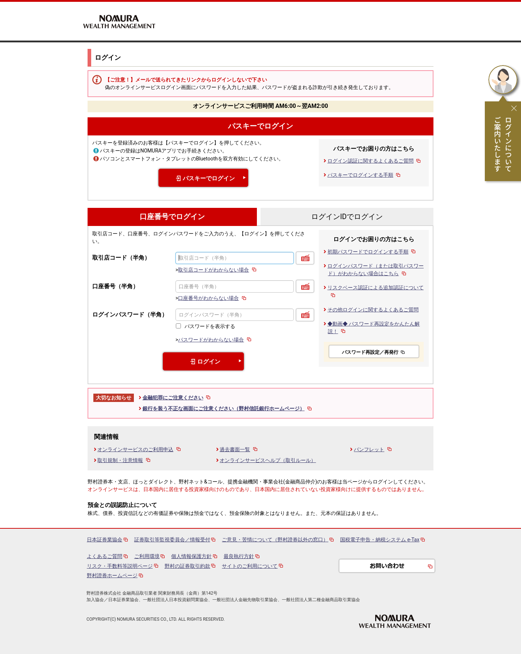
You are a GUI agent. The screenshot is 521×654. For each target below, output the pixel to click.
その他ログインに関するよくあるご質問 (373, 310)
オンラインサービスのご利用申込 (139, 449)
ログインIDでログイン (347, 217)
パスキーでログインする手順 (364, 175)
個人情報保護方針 (191, 556)
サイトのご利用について (250, 566)
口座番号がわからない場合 (212, 298)
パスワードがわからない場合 (215, 340)
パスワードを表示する (210, 326)
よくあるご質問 (104, 556)
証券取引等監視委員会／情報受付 (172, 539)
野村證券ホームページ (112, 575)
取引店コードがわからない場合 (217, 270)
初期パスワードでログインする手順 (372, 252)
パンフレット (373, 449)
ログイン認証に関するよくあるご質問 (374, 161)
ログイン (203, 361)
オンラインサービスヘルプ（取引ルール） (268, 460)
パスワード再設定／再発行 (374, 352)
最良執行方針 (239, 556)
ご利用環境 (147, 556)
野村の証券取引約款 (187, 566)
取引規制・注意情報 (124, 460)
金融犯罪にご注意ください (177, 398)
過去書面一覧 (239, 449)
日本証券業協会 (104, 539)
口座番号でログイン (172, 217)
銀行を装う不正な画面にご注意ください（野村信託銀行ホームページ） (228, 408)
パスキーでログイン (260, 126)
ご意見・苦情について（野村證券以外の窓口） (275, 539)
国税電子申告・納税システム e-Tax (379, 539)
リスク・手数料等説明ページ (120, 566)
